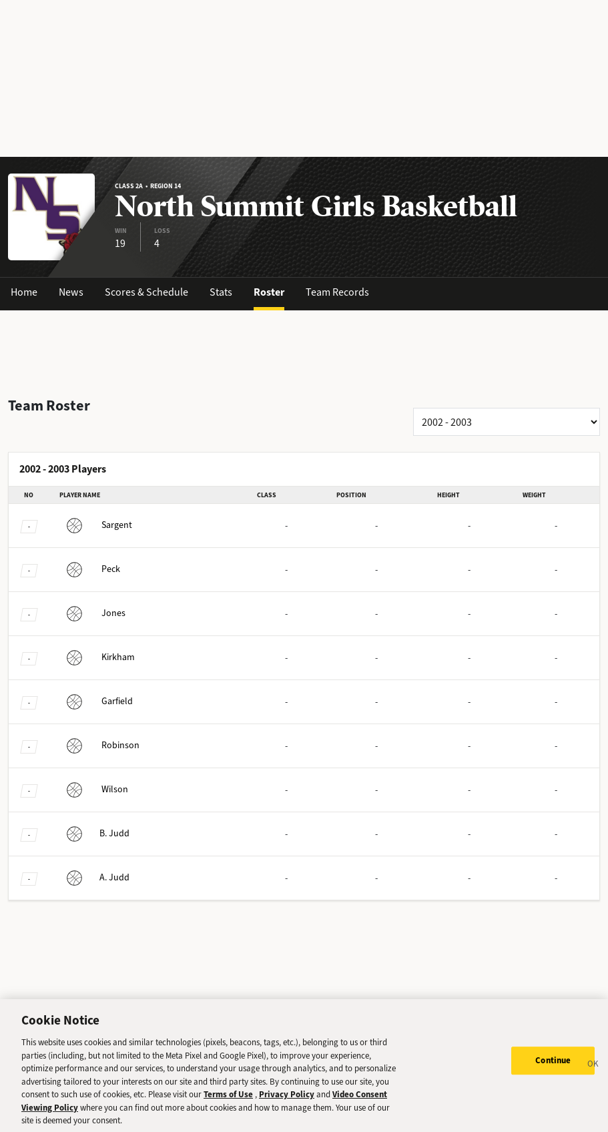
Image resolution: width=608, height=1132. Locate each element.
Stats (221, 292)
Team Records (337, 292)
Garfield (96, 701)
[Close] (593, 1071)
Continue (553, 1066)
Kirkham (97, 657)
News (71, 292)
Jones (92, 613)
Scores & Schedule (146, 292)
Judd (94, 833)
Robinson (99, 745)
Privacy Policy (286, 1099)
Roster (269, 292)
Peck (89, 569)
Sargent (95, 525)
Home (24, 292)
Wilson (93, 789)
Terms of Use (228, 1099)
